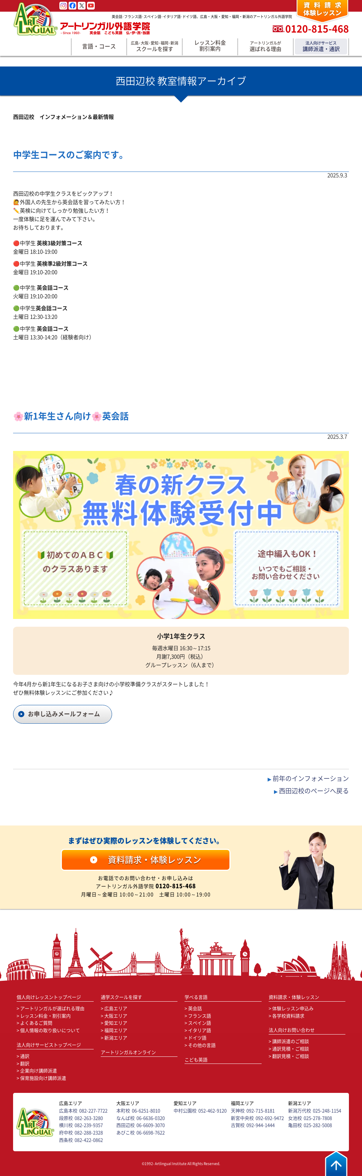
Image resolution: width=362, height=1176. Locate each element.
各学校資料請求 (288, 1016)
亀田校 (295, 1125)
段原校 (66, 1118)
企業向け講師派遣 (38, 1070)
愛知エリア (115, 1023)
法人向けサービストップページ (49, 1045)
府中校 (66, 1132)
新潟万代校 (299, 1110)
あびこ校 (125, 1132)
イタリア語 (199, 1030)
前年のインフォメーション (311, 778)
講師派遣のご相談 (290, 1041)
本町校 (123, 1110)
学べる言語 (196, 997)
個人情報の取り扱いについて (50, 1030)
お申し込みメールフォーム (64, 714)
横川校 (66, 1125)
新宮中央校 (242, 1118)
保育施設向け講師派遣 (43, 1078)
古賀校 (238, 1125)
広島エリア (115, 1008)
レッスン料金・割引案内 (45, 1016)
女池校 (295, 1118)
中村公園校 (185, 1110)
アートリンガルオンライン (128, 1052)
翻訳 (24, 1063)
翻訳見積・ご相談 (290, 1056)
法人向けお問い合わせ (292, 1030)
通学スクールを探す (121, 997)
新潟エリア (115, 1038)
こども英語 (196, 1060)
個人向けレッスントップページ (49, 997)
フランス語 (199, 1016)
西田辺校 (125, 1125)
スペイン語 (199, 1023)
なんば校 (125, 1118)
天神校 (238, 1110)
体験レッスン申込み (293, 1008)
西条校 (66, 1140)
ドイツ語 (197, 1038)
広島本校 (68, 1110)
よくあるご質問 (36, 1023)
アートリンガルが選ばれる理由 (52, 1008)
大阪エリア (115, 1016)
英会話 (195, 1008)
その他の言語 (202, 1045)
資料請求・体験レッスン (294, 997)
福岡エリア (115, 1030)
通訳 (24, 1056)
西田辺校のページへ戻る (314, 791)
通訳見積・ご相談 (290, 1049)
